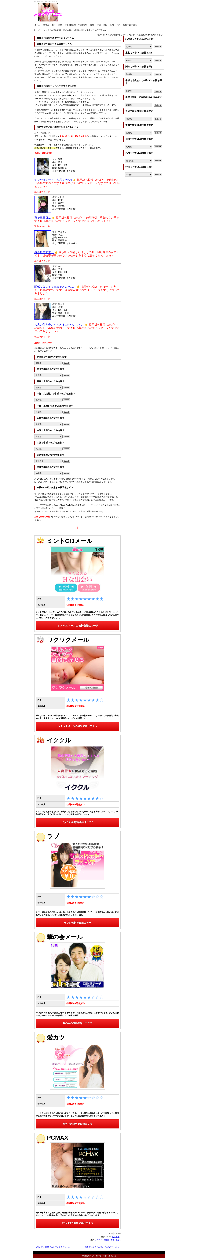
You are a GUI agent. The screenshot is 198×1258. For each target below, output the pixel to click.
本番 (113, 1240)
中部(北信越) (70, 25)
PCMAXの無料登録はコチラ (77, 1223)
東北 (53, 25)
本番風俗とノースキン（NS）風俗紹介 (99, 1256)
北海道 (46, 25)
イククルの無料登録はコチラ (77, 822)
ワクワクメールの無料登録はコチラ (77, 726)
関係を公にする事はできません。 (55, 286)
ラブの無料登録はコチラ (77, 922)
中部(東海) (82, 25)
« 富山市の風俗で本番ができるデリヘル (53, 1247)
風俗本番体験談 (130, 25)
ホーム (37, 25)
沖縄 (118, 25)
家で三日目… (42, 217)
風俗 (117, 1240)
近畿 (92, 25)
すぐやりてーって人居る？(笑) (53, 179)
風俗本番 (115, 1237)
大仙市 (107, 1240)
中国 (99, 25)
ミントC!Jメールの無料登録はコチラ (77, 625)
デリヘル (99, 1240)
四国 (105, 25)
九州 (112, 25)
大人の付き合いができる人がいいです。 (59, 324)
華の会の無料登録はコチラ (77, 1023)
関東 (60, 25)
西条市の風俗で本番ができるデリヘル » (102, 1247)
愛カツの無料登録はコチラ (77, 1124)
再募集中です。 (44, 252)
